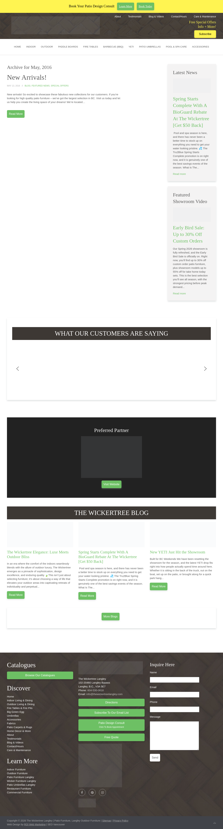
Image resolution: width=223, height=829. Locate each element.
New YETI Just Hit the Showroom (177, 552)
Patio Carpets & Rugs (19, 727)
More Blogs (110, 616)
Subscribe (205, 34)
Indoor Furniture (16, 769)
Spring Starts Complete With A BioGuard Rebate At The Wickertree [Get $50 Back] (191, 112)
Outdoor (47, 46)
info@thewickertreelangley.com (104, 694)
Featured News (41, 86)
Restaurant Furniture (19, 788)
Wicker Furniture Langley (21, 780)
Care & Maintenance (205, 16)
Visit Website (111, 484)
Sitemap (106, 820)
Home (17, 46)
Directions (111, 702)
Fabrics (11, 723)
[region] (111, 369)
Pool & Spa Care (176, 46)
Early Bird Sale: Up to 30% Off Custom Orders (188, 234)
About (118, 16)
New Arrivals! (27, 77)
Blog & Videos (156, 16)
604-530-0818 (95, 690)
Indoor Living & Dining (20, 700)
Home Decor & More (19, 730)
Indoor (31, 46)
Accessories (200, 46)
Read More (16, 113)
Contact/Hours (179, 16)
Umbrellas (13, 715)
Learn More (125, 6)
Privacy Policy (120, 820)
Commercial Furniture (19, 792)
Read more (179, 173)
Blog (27, 86)
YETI (131, 46)
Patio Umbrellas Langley (21, 784)
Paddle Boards (68, 46)
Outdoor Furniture (17, 773)
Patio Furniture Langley (20, 777)
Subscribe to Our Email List (111, 712)
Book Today (145, 6)
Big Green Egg (15, 711)
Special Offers (59, 86)
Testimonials (134, 16)
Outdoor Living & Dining (20, 704)
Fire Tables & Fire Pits (19, 708)
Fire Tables (90, 46)
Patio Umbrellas (150, 46)
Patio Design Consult (111, 724)
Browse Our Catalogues (40, 675)
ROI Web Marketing (35, 824)
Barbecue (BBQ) (113, 46)
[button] (17, 368)
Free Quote (112, 737)
